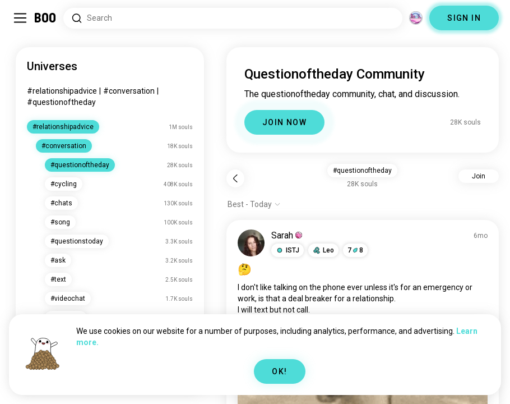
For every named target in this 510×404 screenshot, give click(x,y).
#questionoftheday (61, 102)
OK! (279, 371)
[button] (287, 250)
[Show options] (254, 204)
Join (478, 176)
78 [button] (355, 250)
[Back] (235, 178)
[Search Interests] (232, 18)
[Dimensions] (416, 18)
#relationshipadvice (62, 90)
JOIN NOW (284, 122)
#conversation (129, 90)
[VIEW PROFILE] (251, 242)
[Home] (46, 18)
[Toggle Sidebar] (20, 18)
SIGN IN (464, 17)
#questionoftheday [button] (362, 171)
